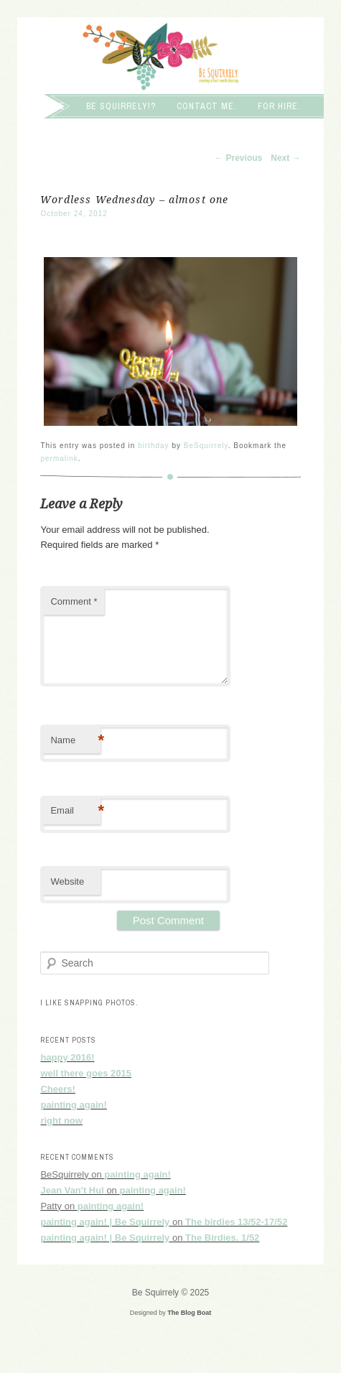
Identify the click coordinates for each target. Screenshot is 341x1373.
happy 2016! (67, 1057)
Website (67, 881)
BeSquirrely (206, 446)
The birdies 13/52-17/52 (236, 1221)
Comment (73, 601)
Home (52, 106)
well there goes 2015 (85, 1073)
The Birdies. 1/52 (222, 1237)
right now (61, 1120)
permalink (59, 458)
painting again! (73, 1104)
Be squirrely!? (121, 106)
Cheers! (57, 1089)
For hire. (279, 106)
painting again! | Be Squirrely (104, 1221)
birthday (153, 446)
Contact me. (207, 106)
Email (75, 811)
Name (75, 740)
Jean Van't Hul (71, 1190)
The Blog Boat (189, 1312)
